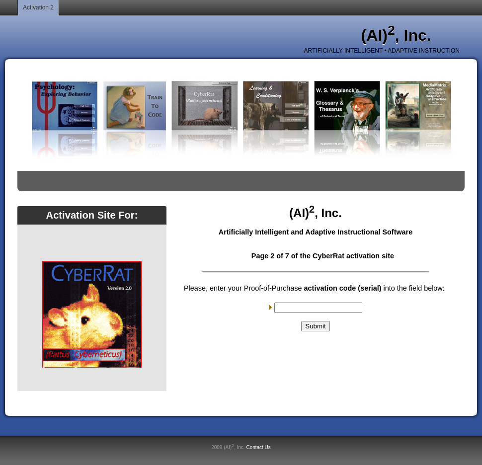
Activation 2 (38, 7)
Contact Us (258, 447)
